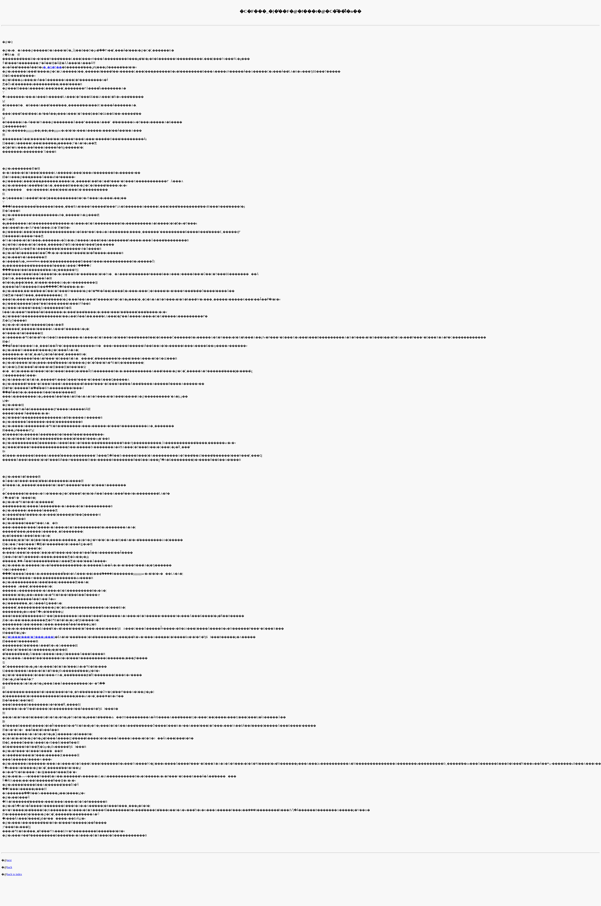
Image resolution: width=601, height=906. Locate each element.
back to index (14, 874)
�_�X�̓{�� (52, 67)
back (9, 867)
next (9, 860)
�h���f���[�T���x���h (31, 637)
